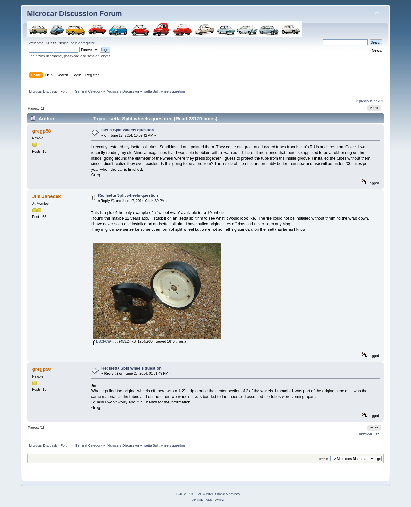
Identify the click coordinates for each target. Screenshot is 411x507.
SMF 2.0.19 (184, 493)
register (88, 43)
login (73, 43)
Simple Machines (227, 493)
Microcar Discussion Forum (74, 14)
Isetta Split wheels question (127, 130)
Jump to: (323, 459)
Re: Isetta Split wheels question (128, 195)
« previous (364, 101)
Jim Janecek (46, 196)
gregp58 (41, 131)
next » (378, 101)
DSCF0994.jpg (105, 341)
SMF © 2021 (205, 493)
